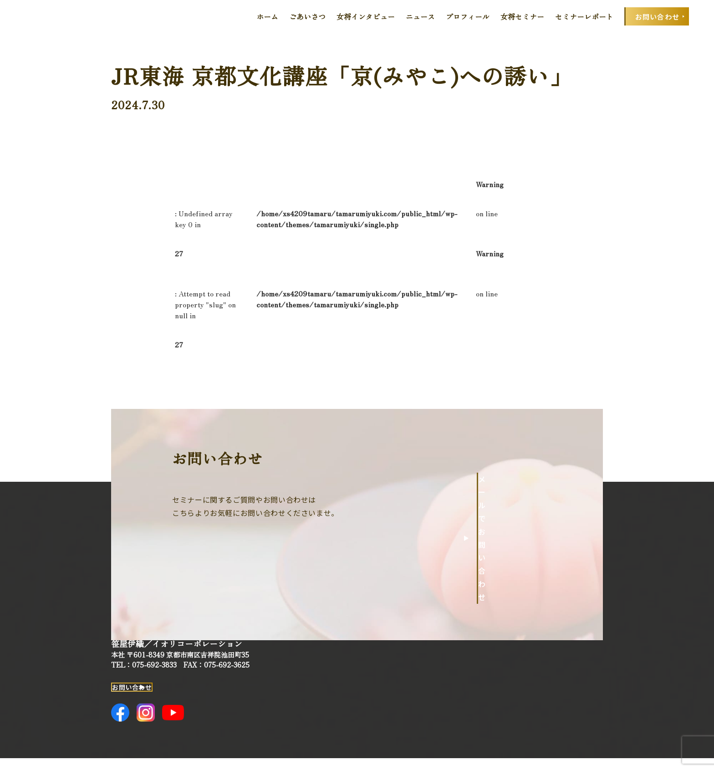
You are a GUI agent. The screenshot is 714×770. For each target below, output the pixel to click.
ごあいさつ (307, 16)
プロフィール (468, 16)
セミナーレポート (584, 16)
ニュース (420, 16)
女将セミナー (522, 16)
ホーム (267, 16)
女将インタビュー (366, 16)
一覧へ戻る (508, 344)
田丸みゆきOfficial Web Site (53, 16)
